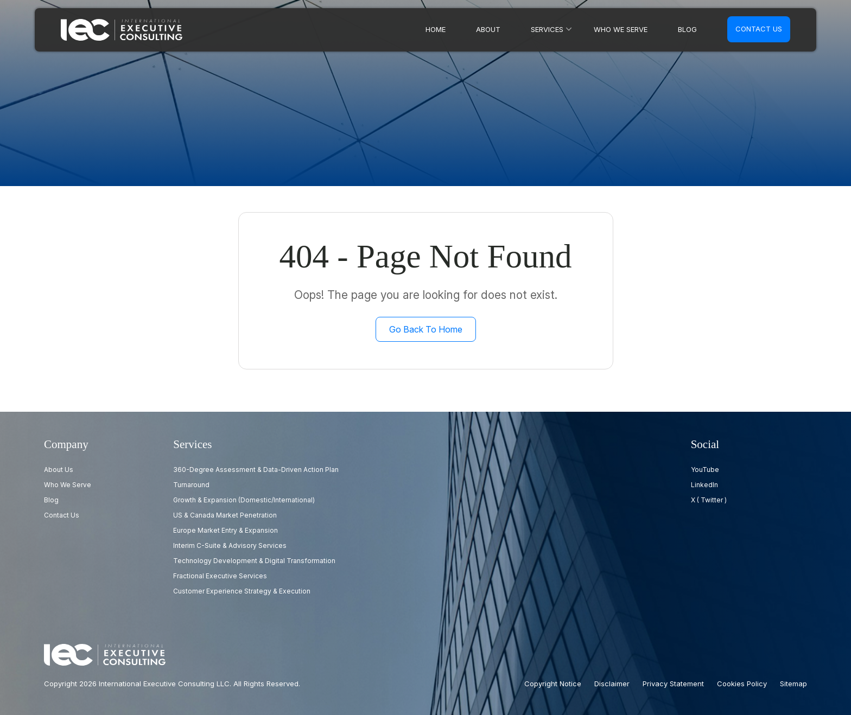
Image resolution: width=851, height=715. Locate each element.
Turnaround (191, 485)
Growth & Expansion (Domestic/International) (244, 500)
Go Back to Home (425, 329)
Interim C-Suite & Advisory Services (230, 545)
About (488, 29)
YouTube (705, 469)
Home (436, 29)
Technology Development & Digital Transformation (254, 561)
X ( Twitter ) (709, 500)
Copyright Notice (552, 683)
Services (547, 29)
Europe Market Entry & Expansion (225, 530)
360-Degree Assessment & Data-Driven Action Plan (256, 469)
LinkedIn (704, 485)
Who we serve (620, 29)
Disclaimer (612, 683)
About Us (58, 469)
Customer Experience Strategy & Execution (241, 591)
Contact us (758, 28)
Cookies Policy (742, 683)
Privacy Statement (673, 683)
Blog (687, 29)
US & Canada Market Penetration (225, 515)
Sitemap (793, 683)
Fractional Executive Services (220, 576)
